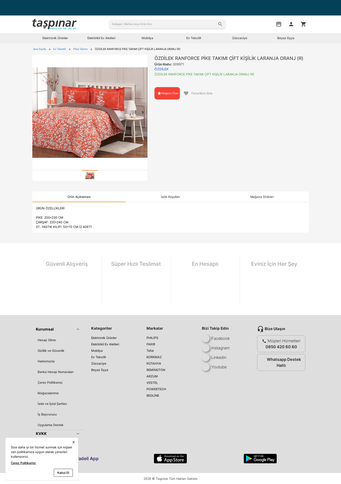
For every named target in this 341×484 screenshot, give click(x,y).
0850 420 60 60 (281, 346)
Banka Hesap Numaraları (55, 372)
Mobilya (97, 350)
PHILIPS (152, 338)
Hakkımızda (46, 361)
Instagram (215, 348)
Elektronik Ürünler (104, 338)
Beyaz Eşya (99, 370)
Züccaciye (98, 363)
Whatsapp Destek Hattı (280, 362)
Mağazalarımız (48, 393)
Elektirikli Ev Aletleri (105, 344)
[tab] (90, 175)
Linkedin (214, 357)
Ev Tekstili (98, 357)
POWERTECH (156, 389)
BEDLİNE (152, 395)
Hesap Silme (47, 340)
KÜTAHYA (153, 363)
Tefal (150, 350)
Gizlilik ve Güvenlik (51, 350)
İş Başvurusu (47, 414)
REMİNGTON (155, 370)
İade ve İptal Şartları (52, 404)
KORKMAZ (154, 357)
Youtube (214, 367)
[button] (58, 329)
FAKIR (150, 344)
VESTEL (152, 383)
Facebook (216, 338)
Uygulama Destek (51, 425)
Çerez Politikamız (50, 382)
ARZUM (152, 376)
